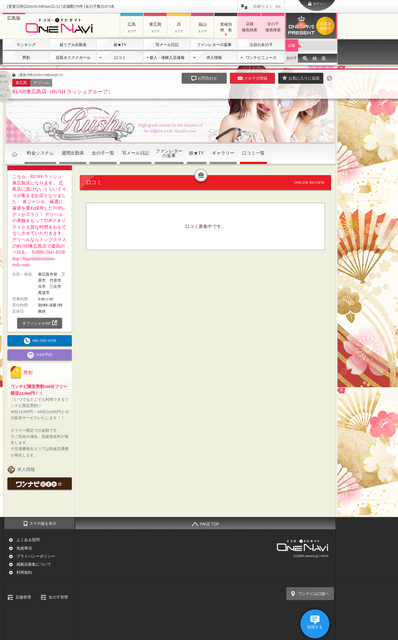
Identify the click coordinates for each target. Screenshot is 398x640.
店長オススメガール (73, 57)
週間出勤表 (73, 153)
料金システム (40, 153)
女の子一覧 (103, 153)
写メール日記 (167, 44)
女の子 (291, 58)
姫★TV (120, 44)
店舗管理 (23, 597)
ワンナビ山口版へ (313, 593)
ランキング (26, 44)
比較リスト (267, 6)
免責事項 (24, 548)
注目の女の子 (261, 44)
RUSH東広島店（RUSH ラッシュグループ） (62, 91)
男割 (26, 57)
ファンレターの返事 (214, 44)
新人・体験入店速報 (167, 57)
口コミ (120, 57)
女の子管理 (58, 597)
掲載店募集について (33, 564)
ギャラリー (223, 153)
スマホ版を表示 (42, 523)
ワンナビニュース (261, 57)
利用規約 (24, 572)
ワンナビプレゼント (326, 26)
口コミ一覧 (253, 153)
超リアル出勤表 (73, 44)
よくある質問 (28, 540)
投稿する (315, 627)
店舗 (291, 45)
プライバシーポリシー (35, 556)
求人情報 (214, 57)
